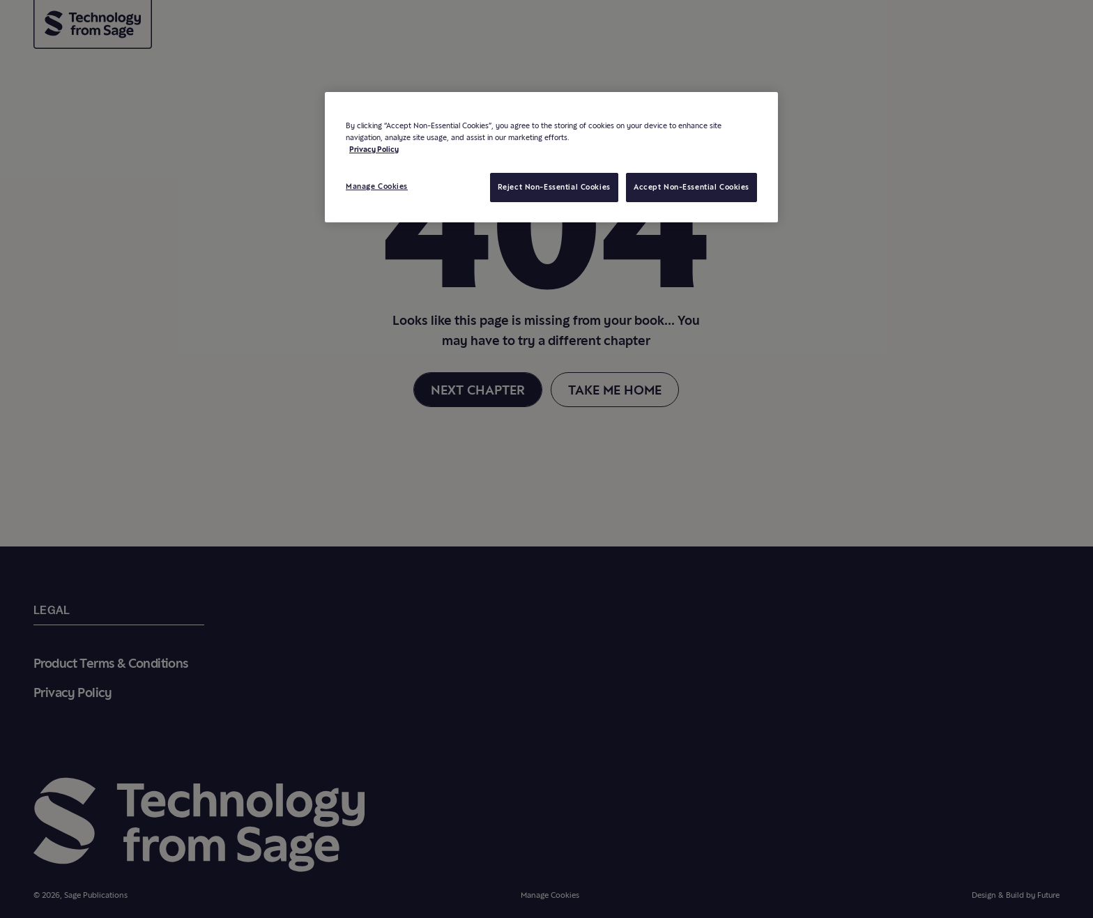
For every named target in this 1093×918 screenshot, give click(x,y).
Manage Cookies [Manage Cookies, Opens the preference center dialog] (377, 186)
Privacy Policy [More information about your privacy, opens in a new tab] (374, 149)
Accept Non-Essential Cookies (691, 187)
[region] (551, 157)
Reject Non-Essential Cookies (554, 187)
